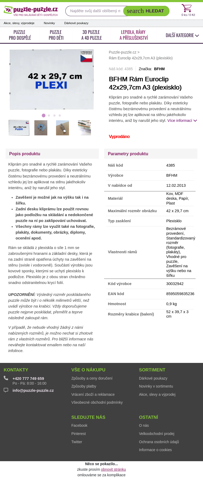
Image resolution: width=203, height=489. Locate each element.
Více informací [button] (182, 120)
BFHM (159, 69)
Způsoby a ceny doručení (92, 378)
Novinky (49, 23)
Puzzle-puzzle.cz (123, 52)
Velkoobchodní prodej (156, 434)
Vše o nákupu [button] (88, 369)
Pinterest (78, 434)
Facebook (79, 425)
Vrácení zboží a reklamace (93, 394)
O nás (144, 425)
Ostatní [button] (148, 417)
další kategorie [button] (182, 35)
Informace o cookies (155, 450)
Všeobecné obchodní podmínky (97, 402)
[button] (146, 11)
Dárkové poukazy (76, 23)
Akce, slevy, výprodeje (19, 23)
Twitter (76, 442)
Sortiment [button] (152, 369)
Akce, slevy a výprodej (157, 394)
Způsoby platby (83, 386)
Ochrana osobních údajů (159, 442)
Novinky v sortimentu (156, 386)
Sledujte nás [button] (88, 417)
